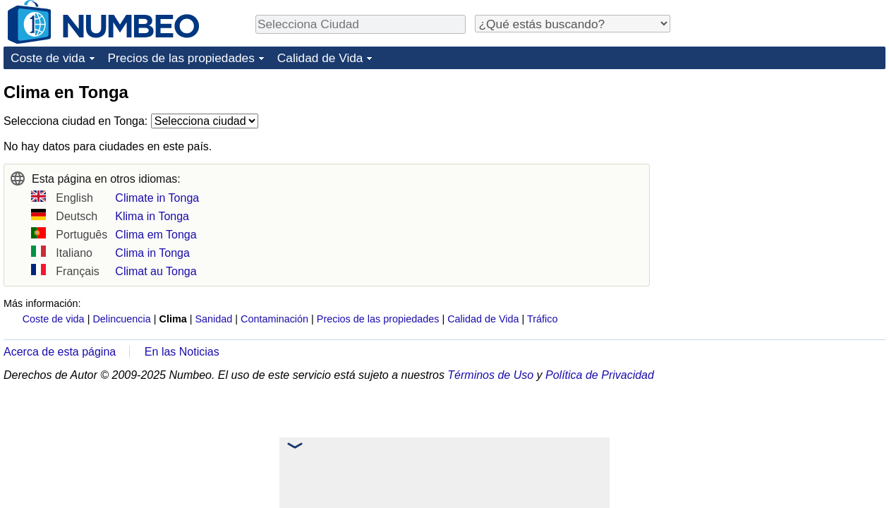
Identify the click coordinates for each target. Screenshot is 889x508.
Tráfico (542, 319)
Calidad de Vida (320, 58)
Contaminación (274, 319)
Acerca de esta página (60, 352)
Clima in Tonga (152, 253)
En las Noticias (182, 352)
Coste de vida (48, 58)
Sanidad (213, 319)
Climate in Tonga (157, 198)
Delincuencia (121, 319)
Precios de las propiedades (181, 58)
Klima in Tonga (152, 216)
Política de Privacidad (599, 375)
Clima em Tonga (155, 235)
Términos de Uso (490, 375)
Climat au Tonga (155, 271)
